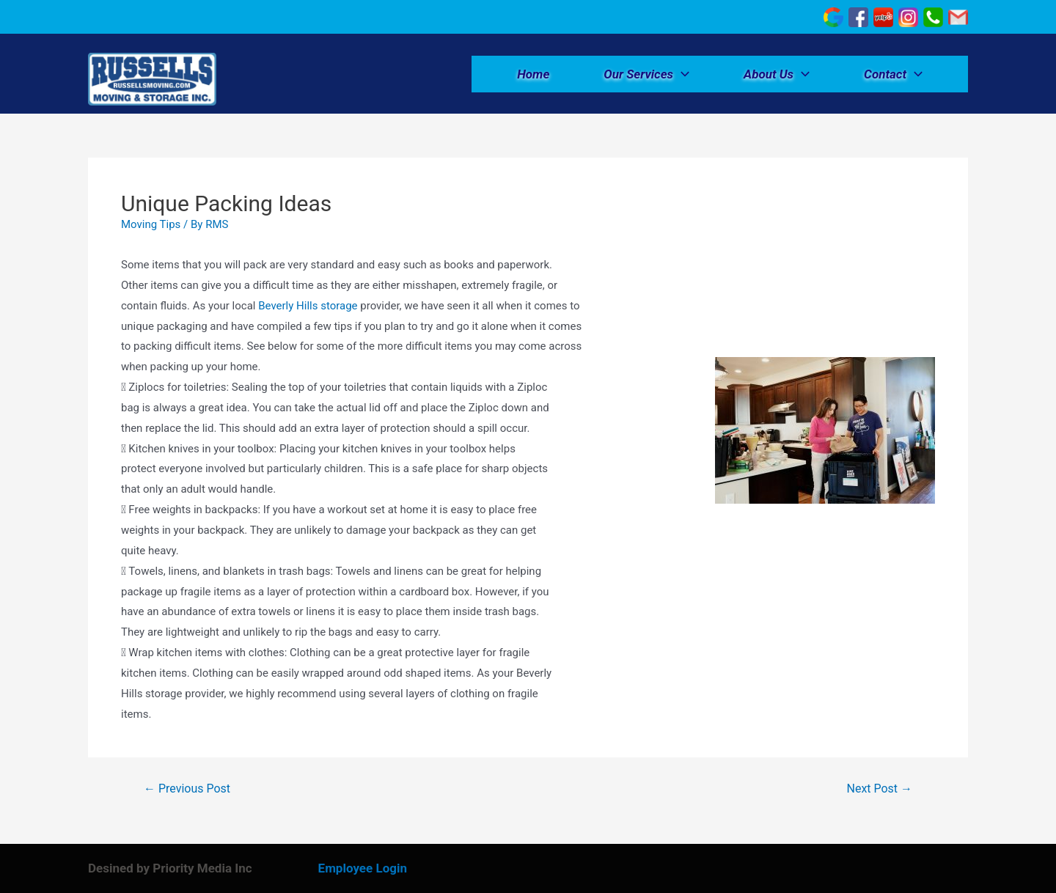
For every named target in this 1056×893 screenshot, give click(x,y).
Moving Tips (150, 224)
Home (533, 74)
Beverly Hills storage (307, 305)
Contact (893, 74)
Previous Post (187, 789)
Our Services (646, 74)
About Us (777, 74)
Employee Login (362, 868)
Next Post (880, 789)
